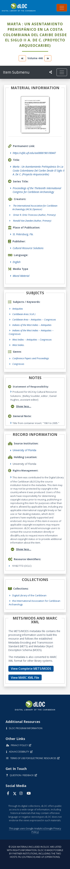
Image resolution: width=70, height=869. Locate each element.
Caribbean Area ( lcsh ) (23, 314)
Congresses (18, 364)
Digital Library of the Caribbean (29, 595)
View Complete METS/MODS (31, 669)
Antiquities (17, 308)
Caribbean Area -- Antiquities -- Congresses (34, 319)
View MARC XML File (25, 678)
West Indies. (18, 345)
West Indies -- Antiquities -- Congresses (32, 339)
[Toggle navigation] (62, 7)
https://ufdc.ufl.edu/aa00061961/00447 (34, 153)
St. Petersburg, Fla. (23, 234)
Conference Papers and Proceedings (30, 358)
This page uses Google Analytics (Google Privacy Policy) (35, 830)
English (17, 262)
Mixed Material (21, 276)
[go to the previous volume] (22, 58)
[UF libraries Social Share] (50, 72)
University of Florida (24, 450)
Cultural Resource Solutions (28, 248)
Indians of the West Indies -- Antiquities (32, 325)
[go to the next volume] (47, 58)
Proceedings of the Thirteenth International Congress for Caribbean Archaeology (37, 190)
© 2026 (35, 852)
